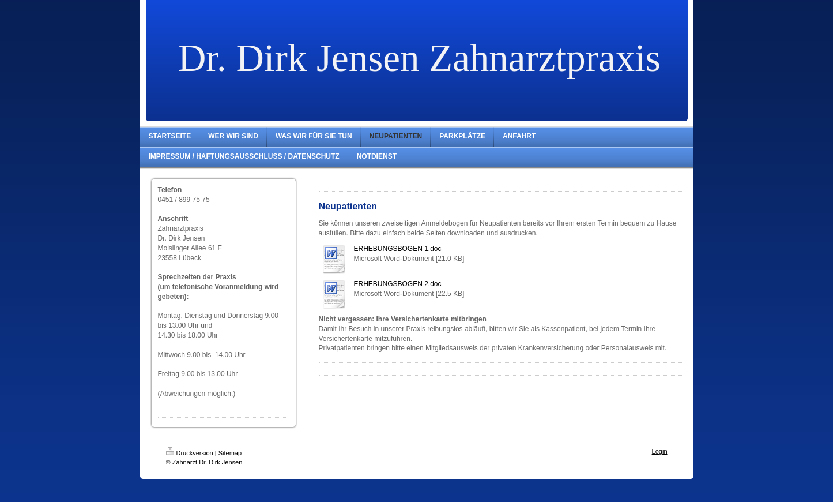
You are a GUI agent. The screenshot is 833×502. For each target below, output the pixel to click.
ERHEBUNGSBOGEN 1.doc (398, 249)
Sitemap (230, 452)
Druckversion (189, 452)
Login (660, 451)
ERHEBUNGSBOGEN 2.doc (398, 284)
